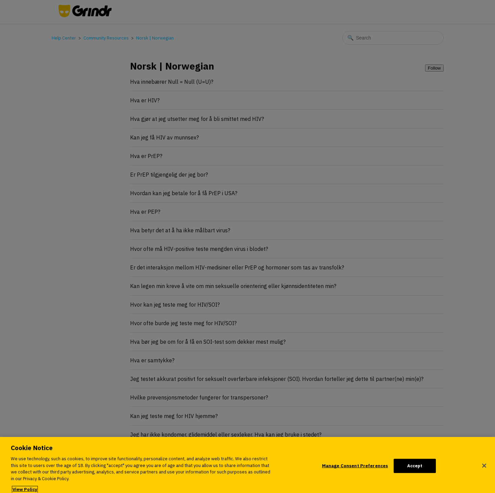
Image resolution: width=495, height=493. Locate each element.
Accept (415, 469)
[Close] (484, 469)
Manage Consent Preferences (355, 469)
